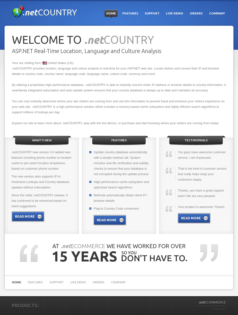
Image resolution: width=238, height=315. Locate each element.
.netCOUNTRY (44, 11)
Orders (196, 13)
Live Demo (174, 13)
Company (217, 13)
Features (130, 13)
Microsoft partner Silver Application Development (211, 282)
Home (111, 13)
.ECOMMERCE (212, 302)
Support (152, 13)
